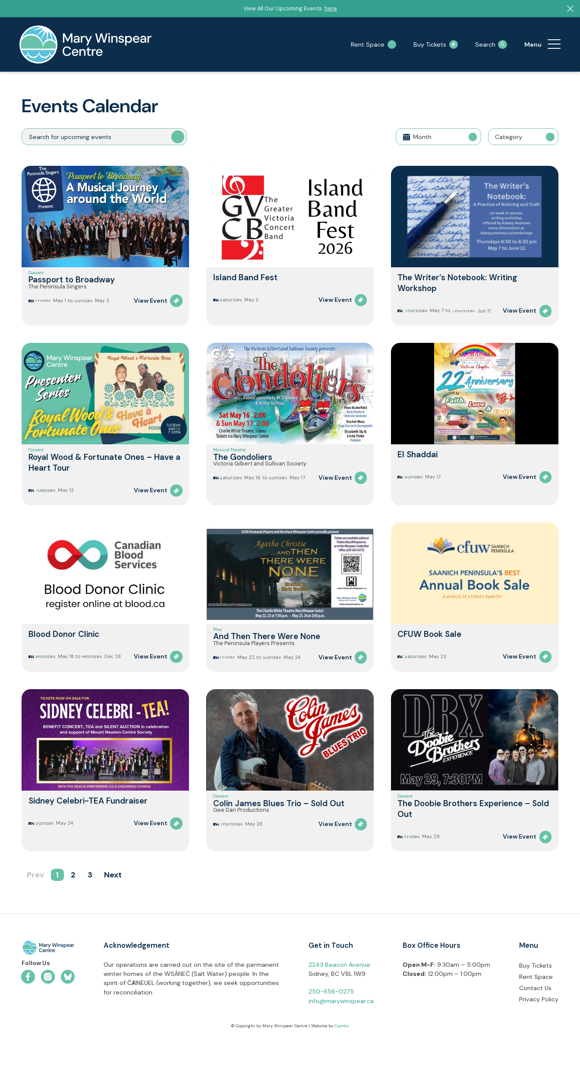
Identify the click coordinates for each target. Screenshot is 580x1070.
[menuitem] (554, 44)
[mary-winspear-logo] (85, 44)
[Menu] (554, 44)
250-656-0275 (331, 1024)
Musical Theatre (229, 457)
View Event (150, 315)
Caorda (341, 1058)
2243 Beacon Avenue (339, 996)
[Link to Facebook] (28, 1008)
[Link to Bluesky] (67, 1008)
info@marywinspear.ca (341, 1033)
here (331, 8)
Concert (36, 276)
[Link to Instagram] (47, 1008)
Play (217, 644)
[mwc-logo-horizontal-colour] (48, 981)
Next (113, 907)
